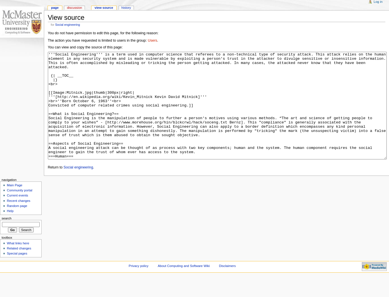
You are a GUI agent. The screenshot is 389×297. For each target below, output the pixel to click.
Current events (17, 216)
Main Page (14, 206)
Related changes (19, 269)
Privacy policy (139, 287)
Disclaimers (227, 287)
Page (55, 7)
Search (7, 239)
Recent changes (18, 222)
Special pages (17, 274)
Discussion (74, 7)
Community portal (19, 211)
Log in (378, 1)
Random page (17, 227)
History (126, 7)
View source (104, 7)
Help (10, 232)
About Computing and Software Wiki (184, 287)
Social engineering (67, 24)
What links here (18, 264)
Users (152, 40)
